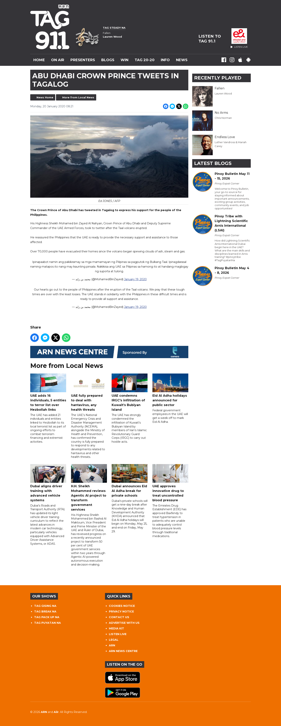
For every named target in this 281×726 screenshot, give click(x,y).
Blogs (107, 60)
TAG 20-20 (145, 60)
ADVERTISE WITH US (124, 623)
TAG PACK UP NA (46, 617)
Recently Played (217, 78)
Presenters (82, 60)
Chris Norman (223, 117)
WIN (124, 60)
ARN (112, 645)
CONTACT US (119, 617)
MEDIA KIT (116, 628)
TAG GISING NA (45, 606)
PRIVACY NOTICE (121, 611)
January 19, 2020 (135, 279)
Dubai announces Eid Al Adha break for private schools (130, 480)
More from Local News (78, 97)
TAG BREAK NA (45, 611)
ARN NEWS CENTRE (123, 651)
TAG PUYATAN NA (47, 623)
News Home (44, 97)
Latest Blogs (212, 163)
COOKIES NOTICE (122, 606)
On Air (57, 60)
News (182, 60)
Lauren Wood (223, 93)
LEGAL (113, 639)
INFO (165, 60)
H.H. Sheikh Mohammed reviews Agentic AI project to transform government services (89, 487)
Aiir (56, 712)
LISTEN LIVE (117, 634)
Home (39, 60)
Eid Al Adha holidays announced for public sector (170, 390)
